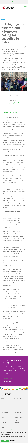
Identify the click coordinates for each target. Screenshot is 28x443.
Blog (16, 420)
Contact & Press (19, 417)
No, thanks (12, 440)
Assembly (17, 422)
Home (2, 13)
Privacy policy (6, 373)
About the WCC (5, 412)
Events (3, 420)
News (6, 13)
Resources (17, 415)
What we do (4, 422)
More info (3, 438)
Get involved (18, 412)
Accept (4, 440)
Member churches (6, 415)
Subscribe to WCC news (11, 112)
